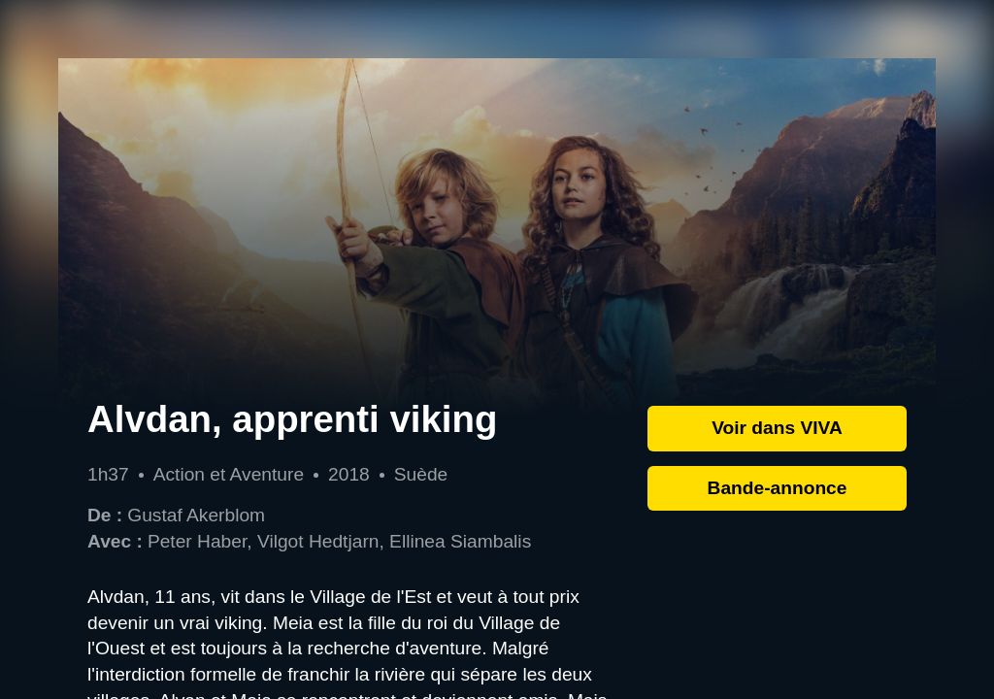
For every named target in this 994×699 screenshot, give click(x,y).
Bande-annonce (777, 488)
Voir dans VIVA (777, 427)
